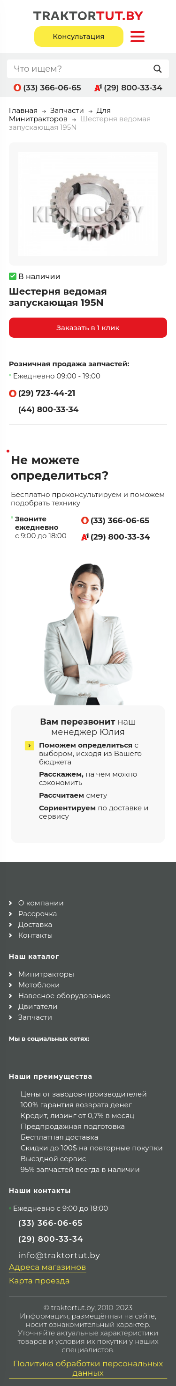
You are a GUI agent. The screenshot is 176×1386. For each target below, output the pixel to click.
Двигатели (38, 1003)
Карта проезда (39, 1277)
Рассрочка (37, 910)
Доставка (35, 921)
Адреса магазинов (47, 1264)
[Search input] (81, 68)
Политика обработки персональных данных (88, 1365)
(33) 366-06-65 (52, 87)
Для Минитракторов (60, 114)
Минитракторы (46, 971)
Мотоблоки (39, 982)
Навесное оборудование (64, 992)
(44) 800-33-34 (48, 409)
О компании (41, 900)
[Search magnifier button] (160, 68)
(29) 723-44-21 (47, 393)
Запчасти (67, 110)
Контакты (35, 932)
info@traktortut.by (59, 1252)
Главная (23, 110)
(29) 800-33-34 (133, 87)
